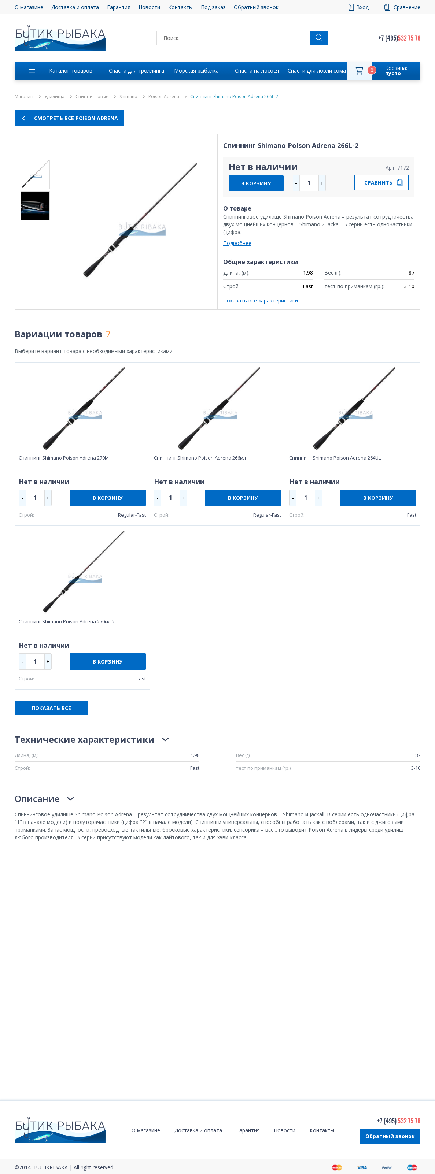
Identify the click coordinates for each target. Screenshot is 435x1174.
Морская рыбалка (196, 70)
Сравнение (407, 7)
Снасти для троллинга (136, 70)
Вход (362, 7)
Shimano (128, 96)
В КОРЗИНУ (256, 183)
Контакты (180, 7)
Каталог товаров (70, 70)
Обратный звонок (256, 7)
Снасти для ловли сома (317, 70)
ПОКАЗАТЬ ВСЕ (51, 708)
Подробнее (237, 242)
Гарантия (118, 7)
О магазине (29, 7)
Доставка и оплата (75, 7)
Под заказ (213, 7)
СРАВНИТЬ (378, 182)
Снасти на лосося (257, 70)
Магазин (24, 96)
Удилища (54, 96)
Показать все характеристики (260, 300)
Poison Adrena (163, 96)
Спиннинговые (91, 96)
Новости (149, 7)
